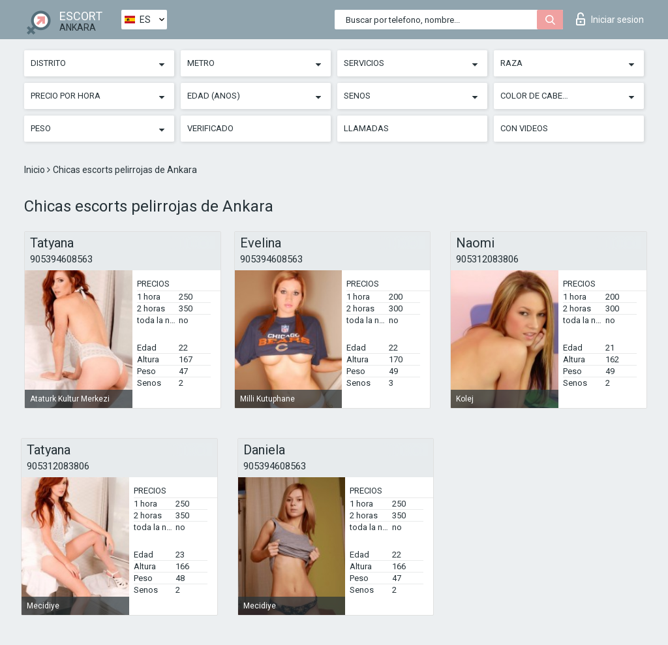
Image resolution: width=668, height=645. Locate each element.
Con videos (524, 128)
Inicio (35, 170)
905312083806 (487, 259)
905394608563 (61, 259)
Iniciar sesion (610, 19)
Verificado (210, 128)
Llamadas (366, 128)
